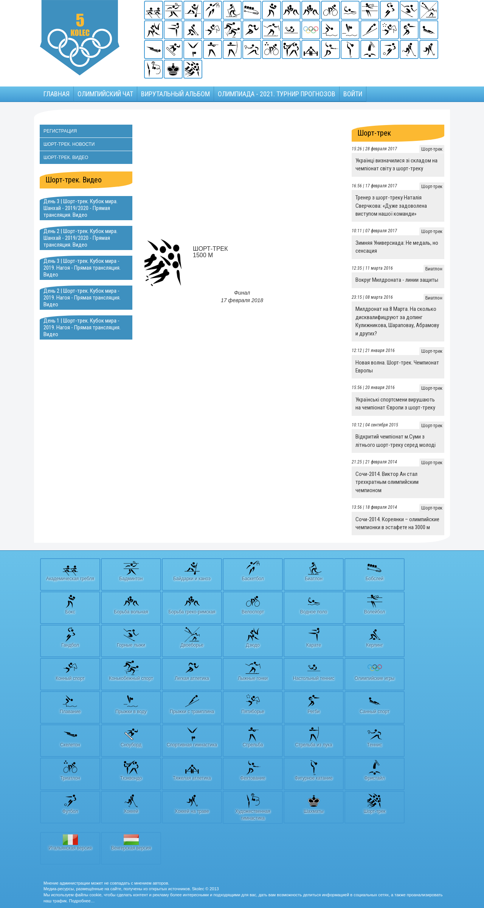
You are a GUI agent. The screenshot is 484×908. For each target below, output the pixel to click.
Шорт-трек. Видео (65, 157)
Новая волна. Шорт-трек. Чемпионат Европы (397, 366)
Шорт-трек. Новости (69, 144)
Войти (352, 94)
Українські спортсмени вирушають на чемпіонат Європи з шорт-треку (395, 403)
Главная (56, 94)
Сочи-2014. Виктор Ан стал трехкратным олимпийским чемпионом (387, 482)
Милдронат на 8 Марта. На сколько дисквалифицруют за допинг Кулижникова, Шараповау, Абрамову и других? (397, 321)
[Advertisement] (242, 177)
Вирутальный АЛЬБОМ (175, 94)
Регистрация (60, 131)
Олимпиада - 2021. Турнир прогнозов (276, 94)
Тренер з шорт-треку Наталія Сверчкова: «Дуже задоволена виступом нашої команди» (391, 205)
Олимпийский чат (105, 94)
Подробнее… (82, 901)
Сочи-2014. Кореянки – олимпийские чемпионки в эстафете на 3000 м (397, 523)
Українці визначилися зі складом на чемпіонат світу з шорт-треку (396, 164)
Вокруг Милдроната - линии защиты (396, 279)
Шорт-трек (374, 132)
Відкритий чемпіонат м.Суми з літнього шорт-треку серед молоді (395, 440)
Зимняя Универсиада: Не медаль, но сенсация (396, 246)
